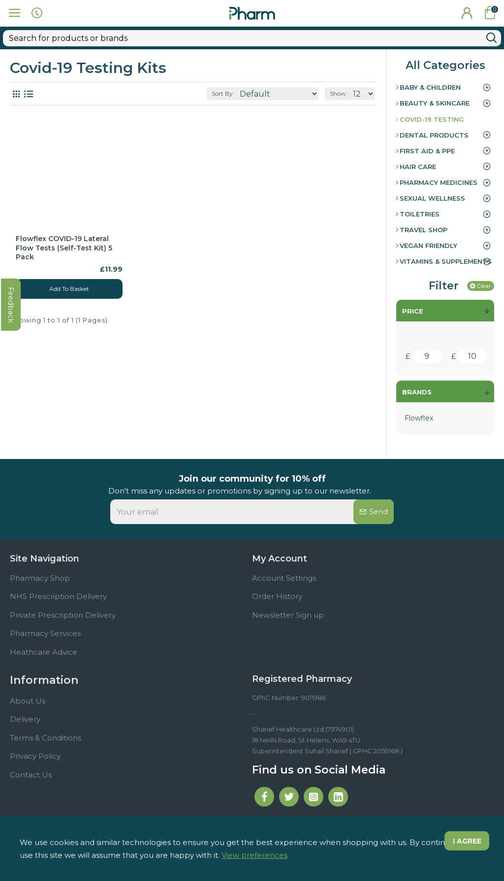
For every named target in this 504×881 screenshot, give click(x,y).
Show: (338, 76)
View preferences (254, 855)
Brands (417, 375)
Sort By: (223, 76)
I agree (465, 842)
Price (412, 294)
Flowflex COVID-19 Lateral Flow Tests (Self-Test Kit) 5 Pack (64, 230)
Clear (483, 268)
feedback (12, 363)
